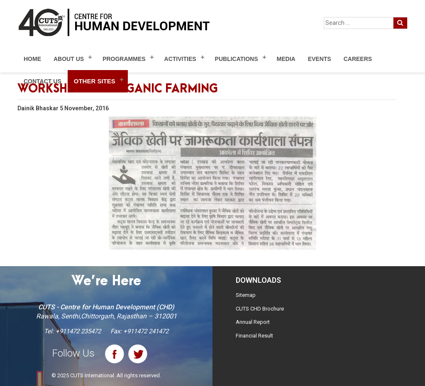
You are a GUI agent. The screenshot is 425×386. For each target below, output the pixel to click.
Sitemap (246, 295)
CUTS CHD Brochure (260, 309)
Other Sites (94, 81)
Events (319, 59)
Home (32, 59)
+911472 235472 (78, 331)
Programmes (124, 59)
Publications (236, 59)
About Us (69, 59)
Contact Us (42, 81)
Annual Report (253, 322)
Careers (358, 59)
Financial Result (254, 336)
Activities (180, 59)
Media (286, 59)
